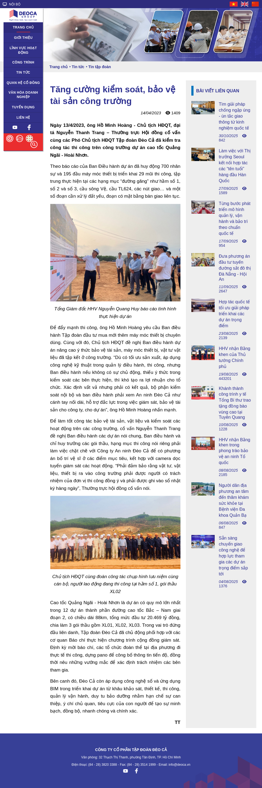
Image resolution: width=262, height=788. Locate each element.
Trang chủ (23, 27)
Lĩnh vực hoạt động (23, 50)
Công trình (23, 62)
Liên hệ (23, 117)
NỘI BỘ (11, 4)
